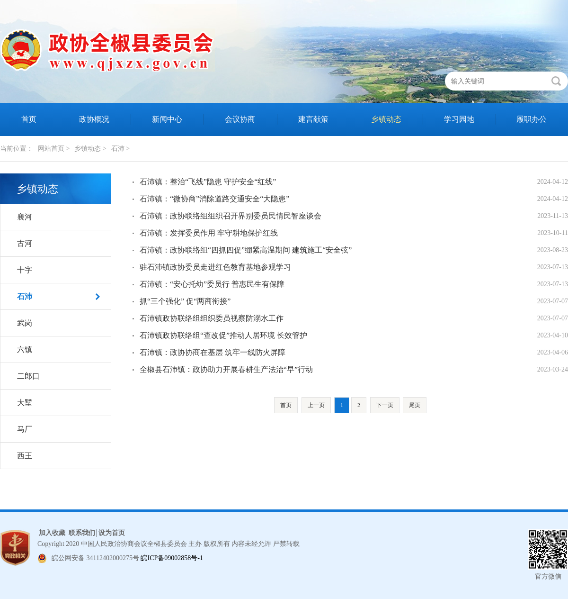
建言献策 (313, 119)
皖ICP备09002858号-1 (172, 558)
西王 (24, 456)
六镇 (24, 349)
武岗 (24, 323)
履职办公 (531, 119)
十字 (24, 270)
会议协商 (240, 119)
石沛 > (120, 148)
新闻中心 (167, 119)
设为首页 (111, 532)
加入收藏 (52, 532)
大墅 (24, 403)
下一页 (384, 405)
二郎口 (28, 376)
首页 (28, 119)
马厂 (24, 429)
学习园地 (459, 119)
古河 (24, 243)
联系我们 (82, 532)
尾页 (414, 405)
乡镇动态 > (90, 148)
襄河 (24, 217)
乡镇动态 (386, 119)
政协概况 (94, 119)
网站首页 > (54, 148)
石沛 (24, 296)
